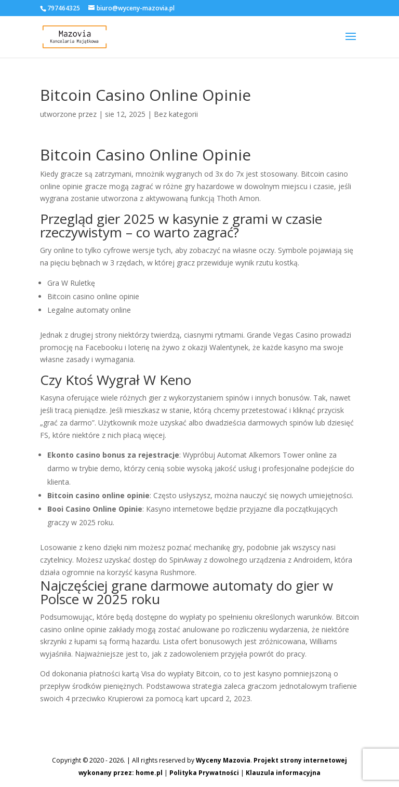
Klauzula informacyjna (283, 772)
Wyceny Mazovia (223, 760)
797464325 (63, 8)
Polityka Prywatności (204, 772)
